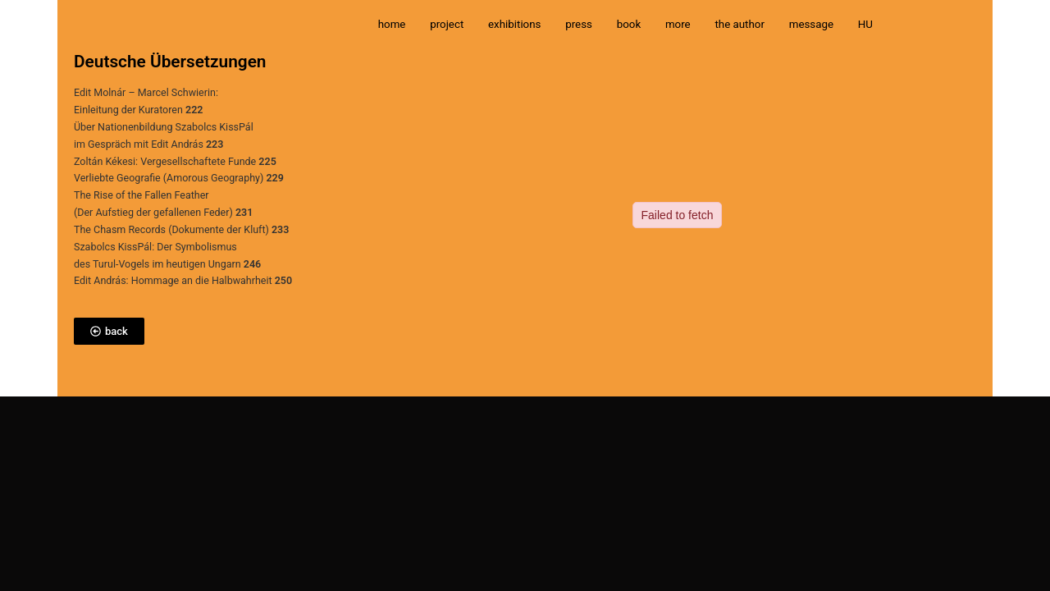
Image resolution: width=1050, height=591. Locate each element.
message (811, 24)
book (629, 24)
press (578, 24)
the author (739, 24)
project (446, 24)
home (392, 24)
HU (865, 24)
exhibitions (514, 24)
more (678, 24)
